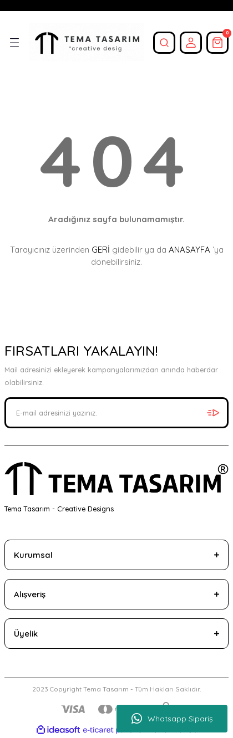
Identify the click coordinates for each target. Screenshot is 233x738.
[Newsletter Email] (116, 412)
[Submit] (213, 412)
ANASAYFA (189, 249)
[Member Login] (191, 43)
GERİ (101, 249)
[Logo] (86, 42)
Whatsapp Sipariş (172, 719)
